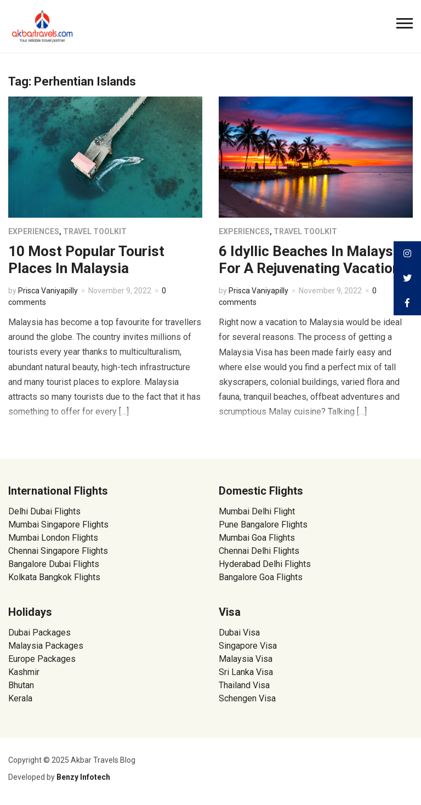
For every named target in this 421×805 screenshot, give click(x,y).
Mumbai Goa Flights (257, 537)
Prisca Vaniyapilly (48, 290)
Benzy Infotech (83, 777)
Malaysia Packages (45, 645)
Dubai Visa (239, 632)
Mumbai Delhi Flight (257, 511)
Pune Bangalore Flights (263, 524)
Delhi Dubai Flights (44, 511)
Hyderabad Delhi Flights (265, 564)
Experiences (33, 231)
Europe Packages (42, 659)
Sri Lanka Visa (247, 672)
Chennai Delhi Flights (259, 551)
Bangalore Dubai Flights (53, 564)
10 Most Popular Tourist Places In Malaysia (86, 259)
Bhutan (21, 685)
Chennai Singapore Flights (58, 551)
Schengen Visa (247, 698)
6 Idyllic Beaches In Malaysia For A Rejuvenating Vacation (312, 259)
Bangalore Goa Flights (261, 577)
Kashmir (23, 672)
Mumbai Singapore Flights (58, 524)
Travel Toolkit (95, 231)
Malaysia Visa (245, 659)
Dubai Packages (39, 632)
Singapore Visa (248, 645)
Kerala (20, 698)
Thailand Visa (244, 685)
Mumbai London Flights (53, 537)
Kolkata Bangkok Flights (54, 577)
